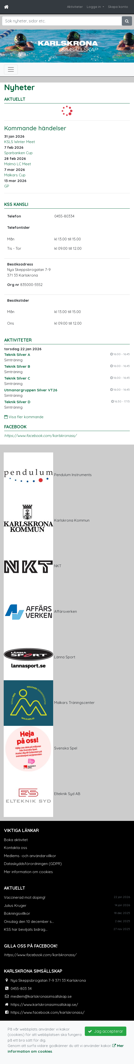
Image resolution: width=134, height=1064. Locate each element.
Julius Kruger (15, 905)
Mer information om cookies (28, 871)
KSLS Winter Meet (19, 141)
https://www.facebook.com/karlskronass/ (40, 435)
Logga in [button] (94, 7)
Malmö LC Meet (17, 164)
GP (6, 186)
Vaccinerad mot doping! (24, 897)
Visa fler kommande (24, 417)
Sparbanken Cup (18, 152)
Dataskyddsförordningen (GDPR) (33, 863)
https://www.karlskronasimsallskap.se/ (44, 1004)
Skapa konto (118, 7)
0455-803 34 (21, 988)
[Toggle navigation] (11, 69)
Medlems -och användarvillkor (30, 855)
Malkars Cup (14, 175)
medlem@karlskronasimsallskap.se (41, 996)
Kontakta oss (15, 847)
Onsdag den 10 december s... (29, 921)
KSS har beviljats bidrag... (25, 929)
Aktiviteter (75, 7)
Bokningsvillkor (17, 913)
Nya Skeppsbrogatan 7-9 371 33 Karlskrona (48, 980)
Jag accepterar (105, 1031)
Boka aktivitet (16, 839)
